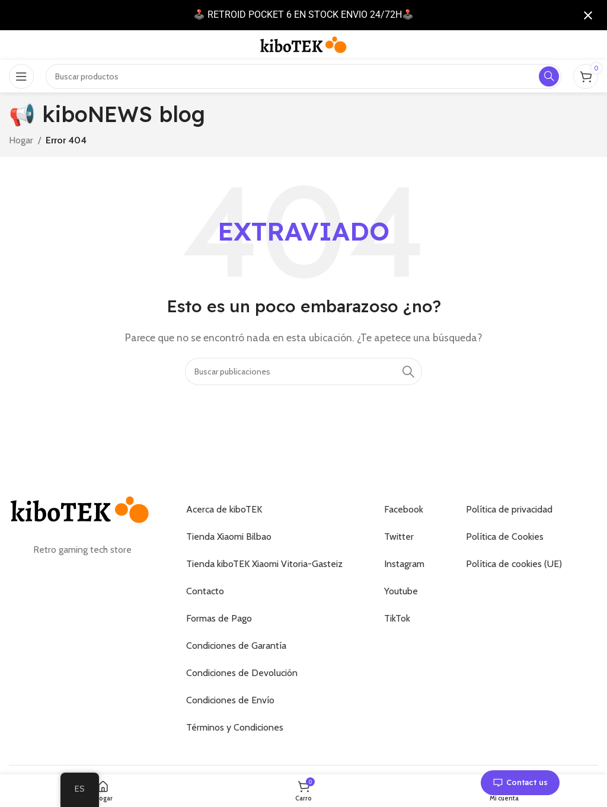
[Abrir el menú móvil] (21, 76)
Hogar (21, 140)
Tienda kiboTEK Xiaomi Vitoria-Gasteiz (264, 563)
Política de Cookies (505, 536)
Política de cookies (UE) (514, 563)
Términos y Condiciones (234, 727)
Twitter (399, 536)
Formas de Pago (219, 618)
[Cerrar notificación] (588, 15)
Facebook (403, 509)
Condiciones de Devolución (242, 672)
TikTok (397, 618)
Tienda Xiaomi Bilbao (228, 536)
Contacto (205, 591)
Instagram (404, 563)
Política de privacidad (509, 509)
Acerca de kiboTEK (224, 509)
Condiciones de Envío (230, 700)
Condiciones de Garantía (236, 645)
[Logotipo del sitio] (303, 44)
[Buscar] (303, 371)
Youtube (401, 591)
